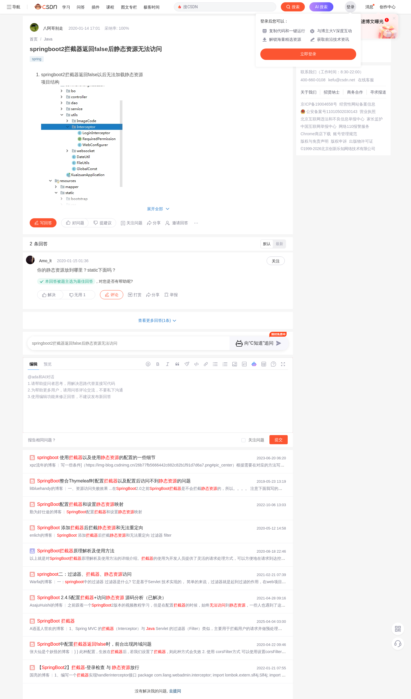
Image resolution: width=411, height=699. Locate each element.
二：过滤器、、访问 (84, 574)
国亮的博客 (40, 675)
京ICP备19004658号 (319, 104)
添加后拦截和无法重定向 (90, 527)
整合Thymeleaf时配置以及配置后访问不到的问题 (114, 480)
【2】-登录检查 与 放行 (88, 667)
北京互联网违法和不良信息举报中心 (332, 119)
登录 (350, 7)
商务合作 (355, 92)
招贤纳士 (332, 92)
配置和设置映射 (80, 504)
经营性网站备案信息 (357, 104)
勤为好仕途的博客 (46, 512)
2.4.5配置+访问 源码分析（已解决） (101, 597)
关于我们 (309, 92)
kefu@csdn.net (341, 80)
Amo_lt (45, 260)
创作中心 (388, 7)
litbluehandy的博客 (46, 488)
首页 (34, 39)
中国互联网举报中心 (319, 126)
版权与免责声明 (315, 141)
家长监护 (375, 119)
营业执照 (368, 111)
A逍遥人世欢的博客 (47, 628)
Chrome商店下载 (316, 134)
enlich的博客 (41, 535)
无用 (77, 294)
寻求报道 (378, 92)
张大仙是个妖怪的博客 (50, 651)
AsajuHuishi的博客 (46, 605)
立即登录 (308, 54)
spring (36, 59)
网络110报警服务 (354, 126)
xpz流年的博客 (43, 465)
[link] (34, 39)
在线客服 (366, 80)
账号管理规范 (345, 134)
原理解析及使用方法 (75, 550)
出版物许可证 (361, 141)
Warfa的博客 (41, 581)
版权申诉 (339, 141)
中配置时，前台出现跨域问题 (94, 644)
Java (48, 39)
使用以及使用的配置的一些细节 (96, 457)
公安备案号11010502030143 (331, 111)
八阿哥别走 (53, 28)
